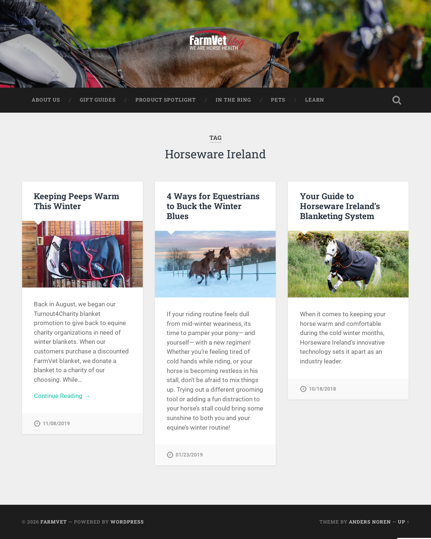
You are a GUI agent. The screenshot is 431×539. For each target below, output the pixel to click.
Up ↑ (403, 522)
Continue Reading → (62, 395)
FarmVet (53, 522)
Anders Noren (370, 522)
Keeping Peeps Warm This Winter (76, 200)
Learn (314, 99)
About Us (46, 99)
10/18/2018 (322, 389)
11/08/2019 (56, 423)
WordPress (127, 522)
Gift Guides (98, 99)
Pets (278, 99)
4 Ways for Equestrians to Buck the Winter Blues (213, 205)
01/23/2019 (189, 455)
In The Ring (233, 99)
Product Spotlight (165, 99)
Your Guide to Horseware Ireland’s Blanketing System (340, 205)
